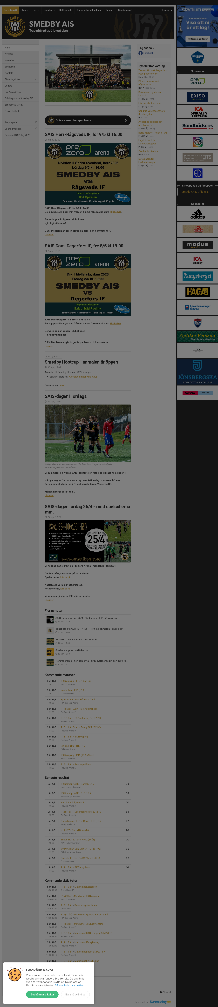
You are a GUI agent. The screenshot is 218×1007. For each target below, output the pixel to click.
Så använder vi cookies (69, 985)
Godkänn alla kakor (42, 994)
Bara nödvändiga (75, 994)
